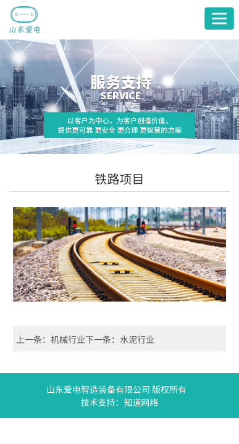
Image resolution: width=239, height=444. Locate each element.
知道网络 (141, 402)
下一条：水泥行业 (119, 339)
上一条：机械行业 (50, 339)
